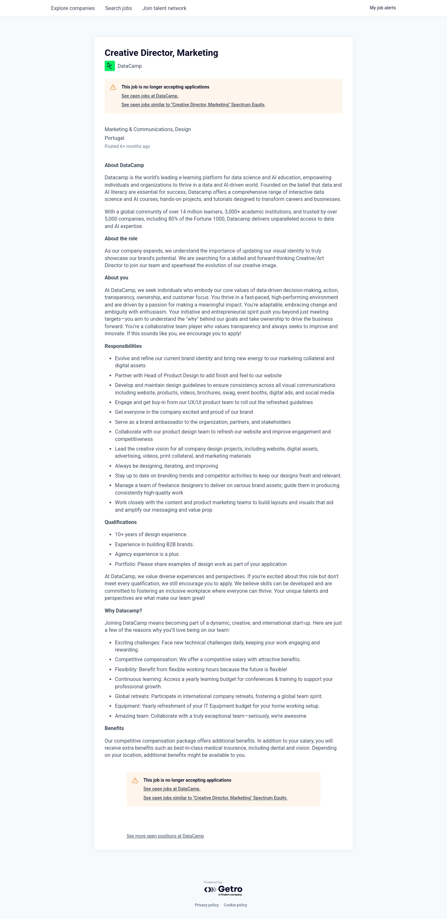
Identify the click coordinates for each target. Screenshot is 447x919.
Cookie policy (235, 905)
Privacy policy (207, 905)
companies (73, 8)
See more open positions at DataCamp (165, 836)
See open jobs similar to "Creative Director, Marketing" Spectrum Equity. (193, 104)
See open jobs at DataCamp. (150, 96)
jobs (118, 8)
